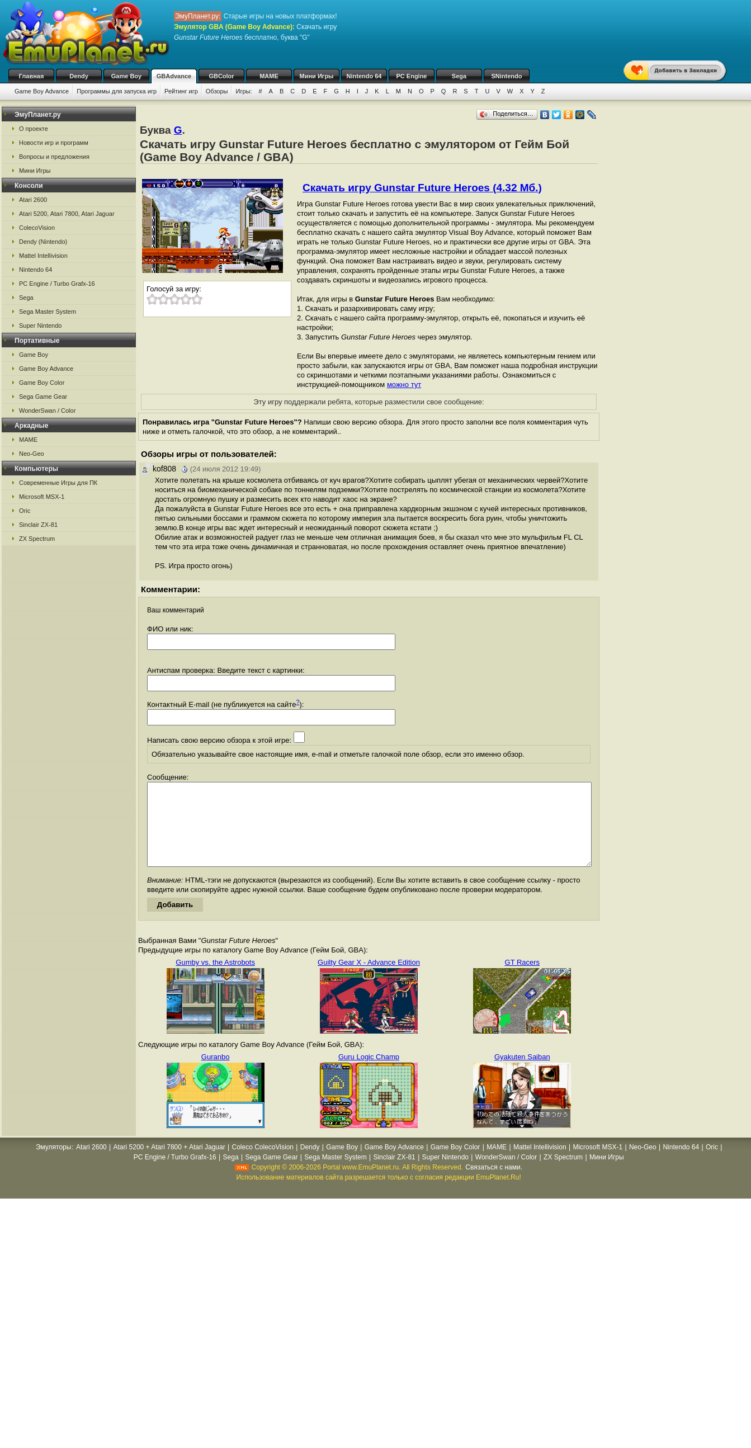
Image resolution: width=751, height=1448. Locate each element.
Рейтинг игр (181, 91)
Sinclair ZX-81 (38, 524)
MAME (268, 76)
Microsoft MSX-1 (41, 496)
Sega (459, 76)
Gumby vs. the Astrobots (215, 979)
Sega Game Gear (43, 396)
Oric (24, 510)
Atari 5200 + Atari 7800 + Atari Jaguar (169, 1164)
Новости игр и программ (53, 142)
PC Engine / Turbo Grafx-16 (57, 283)
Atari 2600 (33, 199)
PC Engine (411, 76)
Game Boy (126, 76)
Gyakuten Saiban (522, 1073)
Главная (31, 76)
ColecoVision (37, 227)
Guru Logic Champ (368, 1073)
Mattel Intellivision (43, 255)
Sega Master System (47, 311)
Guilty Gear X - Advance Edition (369, 979)
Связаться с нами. (493, 1184)
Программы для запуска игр (117, 91)
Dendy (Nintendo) (43, 241)
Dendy (78, 76)
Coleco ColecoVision (263, 1164)
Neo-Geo (31, 453)
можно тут (404, 384)
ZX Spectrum (37, 538)
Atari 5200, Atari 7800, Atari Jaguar (67, 213)
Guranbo (215, 1073)
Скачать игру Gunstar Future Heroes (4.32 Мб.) (422, 188)
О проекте (33, 128)
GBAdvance (174, 76)
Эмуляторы (53, 1164)
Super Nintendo (40, 325)
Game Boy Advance (42, 91)
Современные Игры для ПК (58, 482)
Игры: (243, 91)
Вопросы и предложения (54, 156)
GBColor (221, 76)
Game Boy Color (41, 382)
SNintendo (507, 76)
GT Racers (522, 979)
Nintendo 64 (364, 76)
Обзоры (217, 91)
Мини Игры (317, 76)
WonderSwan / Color (47, 410)
